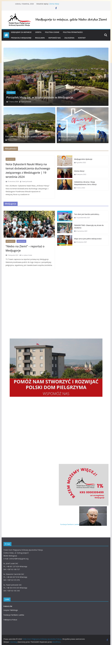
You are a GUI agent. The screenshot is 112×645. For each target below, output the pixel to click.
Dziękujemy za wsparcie (21, 32)
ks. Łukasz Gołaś (26, 255)
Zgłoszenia (69, 38)
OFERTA (38, 32)
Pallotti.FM (8, 606)
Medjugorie (21, 241)
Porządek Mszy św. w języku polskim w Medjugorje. (40, 97)
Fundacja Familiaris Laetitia (83, 524)
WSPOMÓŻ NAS (54, 38)
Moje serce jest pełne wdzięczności (88, 239)
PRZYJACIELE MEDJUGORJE (21, 38)
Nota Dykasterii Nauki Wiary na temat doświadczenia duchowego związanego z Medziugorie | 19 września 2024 (28, 170)
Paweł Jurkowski (26, 102)
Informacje (11, 92)
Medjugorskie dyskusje (83, 159)
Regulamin (40, 38)
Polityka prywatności (73, 32)
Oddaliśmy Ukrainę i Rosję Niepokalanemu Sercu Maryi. (85, 183)
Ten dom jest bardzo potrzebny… (87, 214)
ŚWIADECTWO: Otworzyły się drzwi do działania (89, 226)
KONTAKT (82, 38)
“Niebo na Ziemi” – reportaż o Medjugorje (25, 248)
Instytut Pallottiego (11, 610)
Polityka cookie (52, 32)
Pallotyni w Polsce (10, 620)
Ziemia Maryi (54, 4)
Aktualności (10, 159)
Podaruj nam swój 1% (68, 136)
